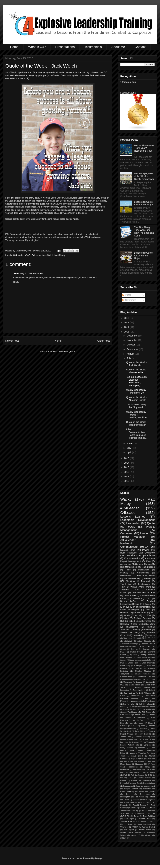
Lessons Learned (132, 516)
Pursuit (141, 791)
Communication (132, 558)
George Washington (128, 712)
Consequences (138, 679)
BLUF (122, 652)
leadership (126, 543)
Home (14, 47)
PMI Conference (137, 775)
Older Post (103, 340)
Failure (133, 704)
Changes (138, 665)
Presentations (65, 47)
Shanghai (124, 624)
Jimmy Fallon (140, 737)
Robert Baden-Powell (133, 802)
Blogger (98, 858)
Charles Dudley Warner (131, 668)
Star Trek (137, 624)
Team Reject (129, 819)
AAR (137, 590)
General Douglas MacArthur (133, 612)
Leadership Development (137, 520)
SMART (132, 808)
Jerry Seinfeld (144, 734)
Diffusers (147, 604)
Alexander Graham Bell (143, 592)
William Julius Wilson (130, 832)
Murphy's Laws (144, 761)
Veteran (147, 630)
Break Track (133, 663)
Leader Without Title (129, 745)
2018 (127, 322)
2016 (127, 331)
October (131, 344)
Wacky (125, 499)
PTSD (130, 778)
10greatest (127, 638)
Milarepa (151, 758)
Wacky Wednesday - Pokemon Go (136, 391)
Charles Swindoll (142, 674)
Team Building (148, 567)
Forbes (131, 707)
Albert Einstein (144, 641)
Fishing (149, 704)
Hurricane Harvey (132, 578)
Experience (150, 701)
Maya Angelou (137, 758)
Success (151, 813)
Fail (124, 704)
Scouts (142, 808)
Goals (127, 615)
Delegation (124, 690)
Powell (145, 550)
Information (131, 729)
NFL (122, 581)
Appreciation (148, 555)
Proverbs (147, 789)
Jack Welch (47, 255)
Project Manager (132, 536)
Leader (144, 533)
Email (122, 696)
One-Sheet (150, 769)
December (132, 335)
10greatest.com (128, 82)
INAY (143, 726)
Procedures (128, 786)
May (129, 448)
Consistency (136, 598)
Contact (140, 47)
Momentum (128, 761)
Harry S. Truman (139, 720)
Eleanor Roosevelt (146, 575)
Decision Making (142, 687)
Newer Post (12, 340)
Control (152, 679)
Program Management (145, 786)
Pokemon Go (134, 783)
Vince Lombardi (144, 824)
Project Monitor (131, 789)
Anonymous (126, 564)
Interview (144, 729)
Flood (122, 707)
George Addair (146, 709)
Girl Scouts (146, 712)
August (130, 353)
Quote (151, 523)
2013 (127, 467)
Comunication (126, 676)
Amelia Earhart (148, 644)
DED (148, 598)
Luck (132, 750)
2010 (127, 481)
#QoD (27, 255)
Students (140, 813)
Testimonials (93, 47)
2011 (127, 476)
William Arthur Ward (140, 587)
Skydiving (134, 811)
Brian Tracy (147, 663)
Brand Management (137, 660)
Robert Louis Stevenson (139, 621)
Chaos (148, 665)
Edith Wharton (145, 693)
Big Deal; (133, 655)
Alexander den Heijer (129, 644)
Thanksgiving (132, 627)
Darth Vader (134, 685)
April (129, 452)
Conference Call (144, 676)
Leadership (133, 523)
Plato (122, 783)
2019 (127, 318)
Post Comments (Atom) (64, 351)
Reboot (129, 794)
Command (126, 533)
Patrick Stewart (144, 778)
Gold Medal (125, 715)
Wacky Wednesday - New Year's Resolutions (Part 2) (144, 149)
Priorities (124, 618)
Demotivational (139, 690)
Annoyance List (129, 646)
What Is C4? (37, 47)
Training (136, 630)
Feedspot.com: (128, 92)
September (133, 349)
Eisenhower (125, 575)
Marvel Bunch (137, 756)
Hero (131, 723)
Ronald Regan (139, 805)
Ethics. (147, 698)
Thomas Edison (145, 819)
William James (144, 830)
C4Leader (36, 255)
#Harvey (124, 573)
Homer (141, 723)
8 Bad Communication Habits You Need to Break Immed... (136, 433)
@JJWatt (128, 641)
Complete (150, 552)
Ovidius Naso (149, 772)
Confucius (124, 679)
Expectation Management (131, 701)
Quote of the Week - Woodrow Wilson (136, 423)
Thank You (126, 584)
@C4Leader (128, 540)
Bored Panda (141, 657)
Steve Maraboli (126, 813)
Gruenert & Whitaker (135, 718)
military (123, 838)
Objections (124, 769)
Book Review (126, 657)
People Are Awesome (141, 780)
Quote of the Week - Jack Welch (136, 363)
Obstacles (137, 769)
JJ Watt (147, 615)
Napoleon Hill (141, 764)
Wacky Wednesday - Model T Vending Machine (136, 415)
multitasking (144, 570)
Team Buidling (149, 816)
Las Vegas (147, 742)
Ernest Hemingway (129, 610)
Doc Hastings (129, 693)
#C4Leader (18, 255)
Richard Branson (142, 618)
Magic (140, 750)
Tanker (137, 816)
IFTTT (134, 726)
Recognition (145, 794)
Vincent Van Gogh (130, 632)
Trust (122, 587)
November (132, 340)
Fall (140, 704)
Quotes (152, 791)
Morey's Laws (127, 550)
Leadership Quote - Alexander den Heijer (144, 255)
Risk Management (128, 567)
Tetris (128, 570)
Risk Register (149, 800)
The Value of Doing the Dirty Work (136, 406)
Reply (16, 282)
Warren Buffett (148, 827)
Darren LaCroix (129, 601)
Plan (148, 561)
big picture (146, 835)
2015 (127, 458)
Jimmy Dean (125, 737)
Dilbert (152, 690)
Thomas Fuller (126, 821)
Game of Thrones (143, 564)
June (129, 443)
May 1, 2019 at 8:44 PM (31, 273)
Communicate (129, 546)
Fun (150, 707)
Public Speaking (127, 791)
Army (142, 646)
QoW (132, 581)
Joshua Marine (144, 739)
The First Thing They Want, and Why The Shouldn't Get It (144, 231)
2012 (127, 472)
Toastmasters (144, 584)
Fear (148, 610)
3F (149, 638)
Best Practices (128, 552)
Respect (136, 800)
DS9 (122, 685)
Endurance (135, 696)
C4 (146, 546)
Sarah (16, 273)
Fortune (141, 707)
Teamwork (145, 581)
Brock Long (125, 665)
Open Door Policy (131, 772)
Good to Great (139, 715)
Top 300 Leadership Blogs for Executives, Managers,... (136, 381)
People (123, 780)
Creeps (139, 682)
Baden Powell (136, 652)
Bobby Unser (146, 655)
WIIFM (135, 827)
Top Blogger (141, 821)
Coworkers (127, 682)
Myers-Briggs (125, 764)
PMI (125, 775)
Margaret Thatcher (138, 753)
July (129, 358)
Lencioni (147, 745)
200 (137, 638)
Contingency (143, 573)
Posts (126, 295)
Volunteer (124, 827)
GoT (153, 612)
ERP (122, 607)
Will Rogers (129, 830)
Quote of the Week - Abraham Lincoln (136, 398)
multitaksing (138, 635)
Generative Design (128, 709)
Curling (149, 682)
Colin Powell (130, 595)
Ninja (147, 767)
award (133, 835)
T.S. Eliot (126, 816)
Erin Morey (36, 219)
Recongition (125, 797)
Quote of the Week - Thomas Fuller (136, 371)
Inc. (136, 615)
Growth (152, 715)
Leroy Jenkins (126, 748)
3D (143, 638)
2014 (127, 462)
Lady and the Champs (129, 742)
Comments (129, 300)
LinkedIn (141, 748)
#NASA (151, 635)
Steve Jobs (147, 811)
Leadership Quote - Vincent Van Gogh (144, 203)
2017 (127, 327)
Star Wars (150, 624)
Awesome (147, 649)
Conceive (130, 555)
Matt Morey (59, 255)
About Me (118, 47)
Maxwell (148, 578)
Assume (134, 649)
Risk (122, 621)
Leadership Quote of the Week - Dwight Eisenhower (144, 176)
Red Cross (139, 797)
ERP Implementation (140, 607)
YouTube (124, 590)
